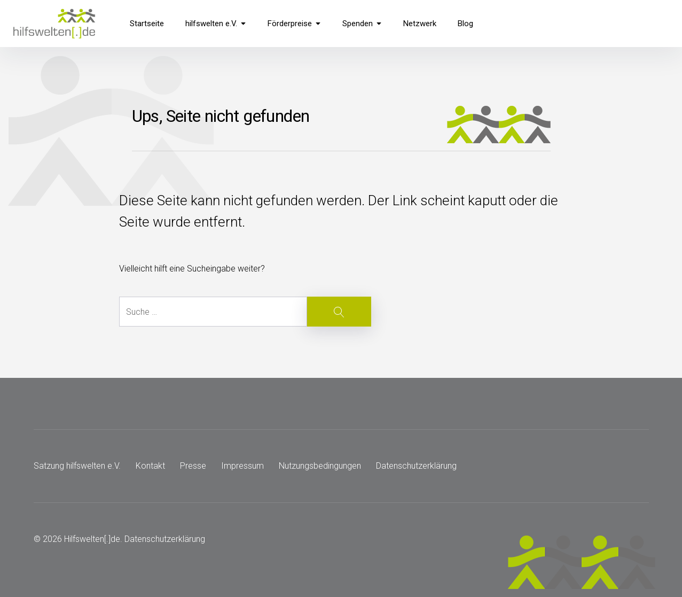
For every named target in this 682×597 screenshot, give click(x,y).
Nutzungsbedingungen (320, 466)
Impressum (242, 466)
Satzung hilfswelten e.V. (77, 466)
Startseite (147, 23)
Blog (465, 23)
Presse (193, 466)
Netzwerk (419, 23)
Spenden (362, 23)
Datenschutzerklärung (416, 466)
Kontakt (150, 466)
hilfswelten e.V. (215, 23)
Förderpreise (294, 23)
